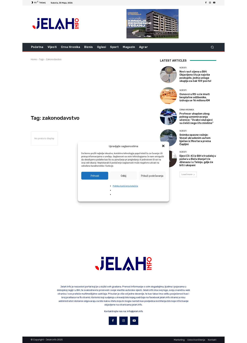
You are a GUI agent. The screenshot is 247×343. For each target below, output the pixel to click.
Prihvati (95, 175)
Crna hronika (186, 110)
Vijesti (183, 68)
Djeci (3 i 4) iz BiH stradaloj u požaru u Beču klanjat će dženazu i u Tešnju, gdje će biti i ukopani (197, 160)
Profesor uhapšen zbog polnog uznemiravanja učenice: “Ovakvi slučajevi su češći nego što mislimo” (196, 118)
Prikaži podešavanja (152, 175)
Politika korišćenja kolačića (125, 186)
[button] (164, 146)
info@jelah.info (135, 311)
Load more (188, 174)
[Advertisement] (91, 88)
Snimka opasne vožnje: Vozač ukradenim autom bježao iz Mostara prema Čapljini (195, 139)
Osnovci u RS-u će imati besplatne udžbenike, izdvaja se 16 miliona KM (194, 97)
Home (34, 59)
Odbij (123, 175)
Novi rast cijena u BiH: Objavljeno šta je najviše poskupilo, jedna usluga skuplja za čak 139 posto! (195, 76)
